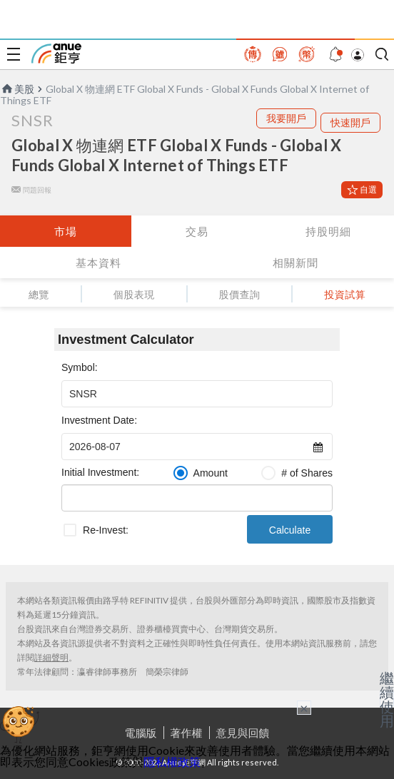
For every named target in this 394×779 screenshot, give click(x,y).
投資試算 (344, 294)
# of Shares (307, 473)
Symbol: (79, 367)
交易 (197, 231)
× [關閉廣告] (304, 708)
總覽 (39, 294)
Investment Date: (99, 420)
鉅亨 (56, 53)
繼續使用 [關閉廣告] (387, 699)
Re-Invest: (105, 530)
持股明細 (328, 231)
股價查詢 (239, 294)
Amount (210, 473)
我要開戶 (286, 118)
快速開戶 (350, 122)
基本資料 (98, 262)
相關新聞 (295, 262)
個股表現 (134, 294)
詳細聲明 (51, 657)
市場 (65, 231)
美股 (17, 89)
